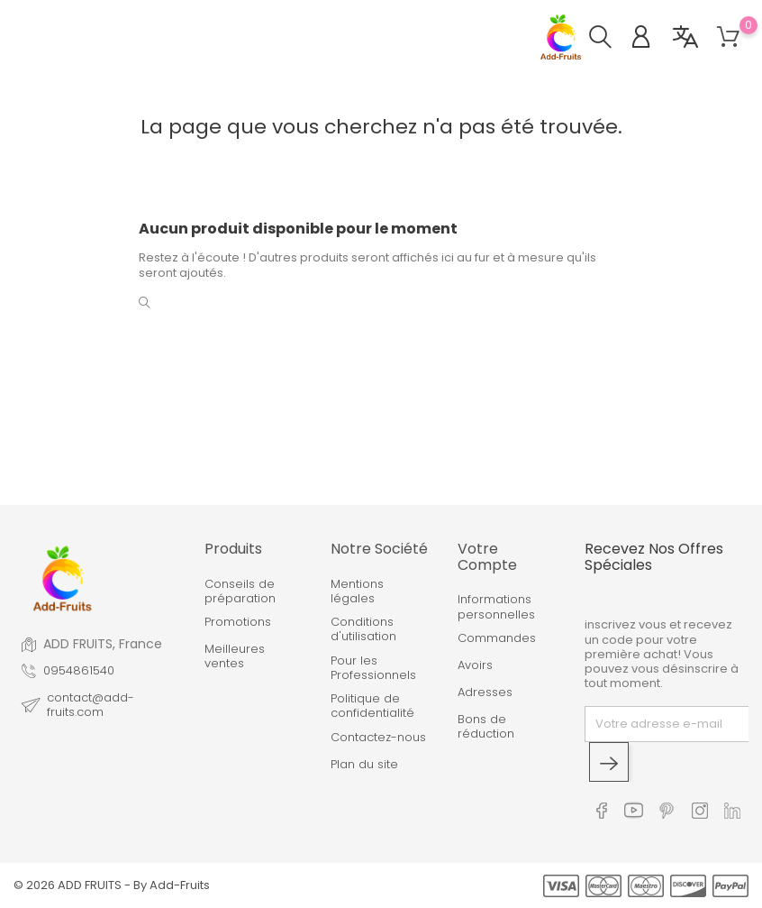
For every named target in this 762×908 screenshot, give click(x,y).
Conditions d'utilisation (363, 630)
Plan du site (364, 764)
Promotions (237, 622)
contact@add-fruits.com (90, 705)
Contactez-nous (378, 737)
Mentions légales (357, 592)
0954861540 (78, 671)
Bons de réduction (486, 727)
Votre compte (487, 556)
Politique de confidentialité (372, 706)
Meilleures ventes (234, 657)
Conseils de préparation (240, 592)
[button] (609, 39)
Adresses (485, 692)
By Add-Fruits (171, 885)
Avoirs (475, 665)
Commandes (497, 638)
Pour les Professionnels (373, 668)
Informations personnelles (496, 607)
